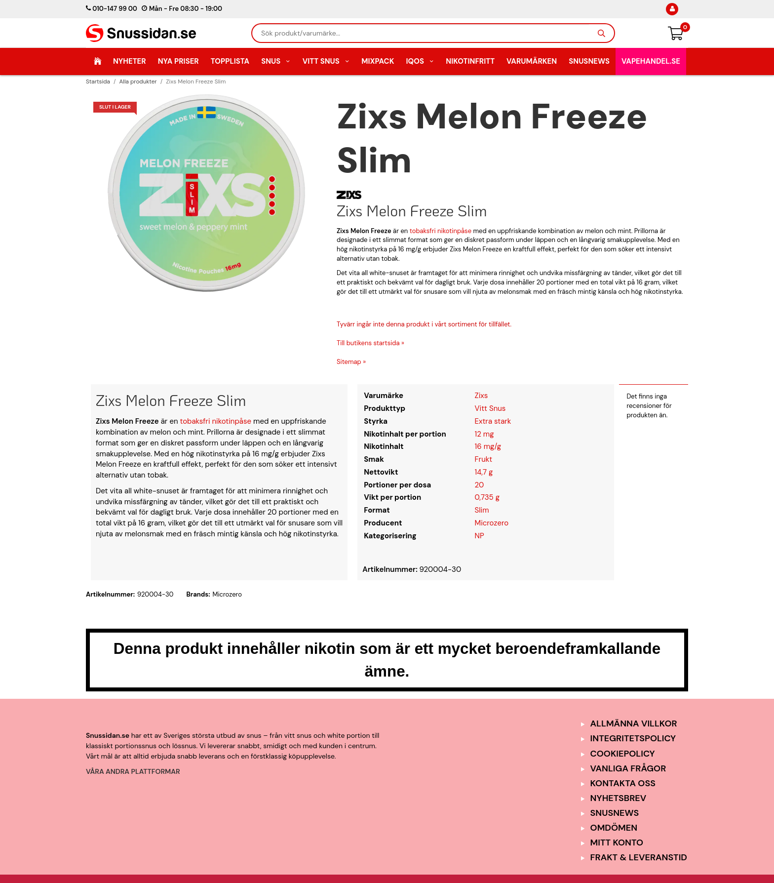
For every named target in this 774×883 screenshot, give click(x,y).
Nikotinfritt (470, 61)
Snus (276, 61)
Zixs (481, 396)
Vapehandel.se (650, 61)
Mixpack (377, 61)
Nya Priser (178, 61)
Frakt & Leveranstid (638, 857)
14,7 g (484, 472)
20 (479, 485)
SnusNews (589, 61)
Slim (482, 510)
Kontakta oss (623, 783)
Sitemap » (351, 362)
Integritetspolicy (633, 738)
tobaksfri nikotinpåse (440, 231)
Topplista (230, 61)
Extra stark (493, 421)
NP (479, 536)
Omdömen (614, 828)
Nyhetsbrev (618, 798)
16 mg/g (488, 446)
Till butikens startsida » (370, 343)
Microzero (492, 523)
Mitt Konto (617, 842)
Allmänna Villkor (633, 723)
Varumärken (531, 61)
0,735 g (487, 497)
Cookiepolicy (622, 754)
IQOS (420, 61)
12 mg (484, 434)
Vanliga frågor (628, 768)
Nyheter (129, 61)
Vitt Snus (326, 61)
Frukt (484, 459)
